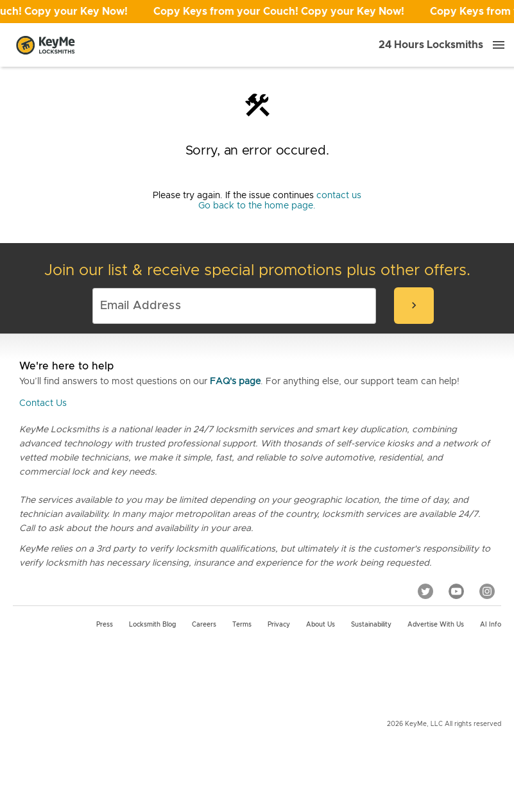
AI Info (490, 624)
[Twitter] (425, 591)
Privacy (279, 624)
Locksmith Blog (152, 624)
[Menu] (498, 45)
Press (104, 624)
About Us (320, 624)
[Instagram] (487, 591)
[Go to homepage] (45, 45)
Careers (204, 624)
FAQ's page (235, 381)
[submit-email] (414, 305)
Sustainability (371, 624)
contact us (338, 195)
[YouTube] (456, 591)
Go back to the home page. (257, 205)
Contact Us (43, 403)
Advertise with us (435, 624)
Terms (242, 624)
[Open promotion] (257, 11)
